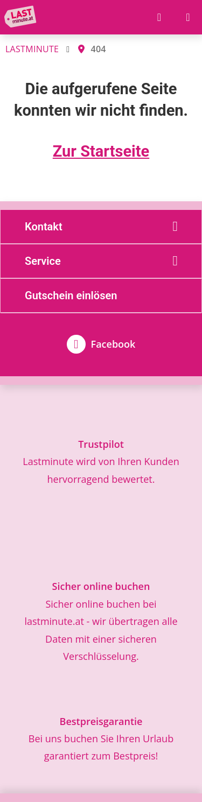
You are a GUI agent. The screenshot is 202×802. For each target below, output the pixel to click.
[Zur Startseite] (22, 17)
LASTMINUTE (32, 49)
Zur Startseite (101, 151)
